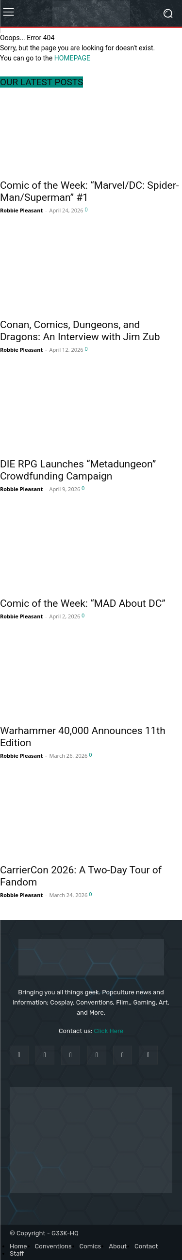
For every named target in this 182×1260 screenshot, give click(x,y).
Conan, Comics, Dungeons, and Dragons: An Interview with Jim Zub (80, 331)
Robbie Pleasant (21, 210)
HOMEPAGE (72, 58)
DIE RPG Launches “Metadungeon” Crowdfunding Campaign (78, 470)
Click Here (109, 1031)
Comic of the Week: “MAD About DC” (82, 603)
